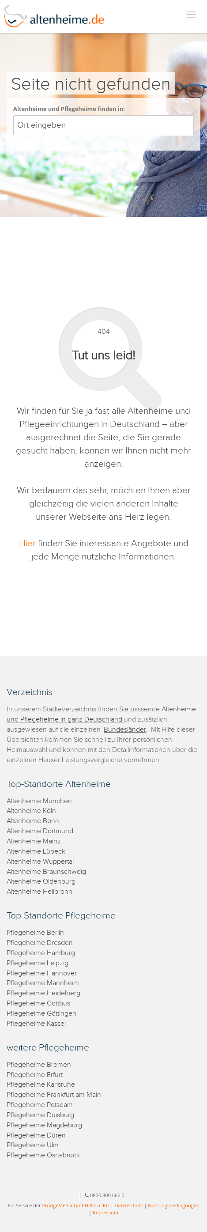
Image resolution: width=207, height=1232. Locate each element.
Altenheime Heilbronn (39, 892)
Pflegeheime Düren (36, 1135)
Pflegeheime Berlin (35, 933)
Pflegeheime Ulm (33, 1145)
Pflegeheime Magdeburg (44, 1125)
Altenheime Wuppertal (40, 862)
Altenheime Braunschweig (46, 872)
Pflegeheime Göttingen (41, 1013)
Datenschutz (128, 1205)
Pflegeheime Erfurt (35, 1075)
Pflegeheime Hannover (42, 973)
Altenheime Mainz (34, 841)
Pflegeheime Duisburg (40, 1115)
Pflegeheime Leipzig (37, 963)
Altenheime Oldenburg (41, 881)
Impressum (105, 1212)
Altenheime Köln (31, 811)
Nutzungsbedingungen (173, 1205)
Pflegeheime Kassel (36, 1024)
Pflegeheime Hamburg (41, 953)
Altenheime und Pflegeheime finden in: (69, 109)
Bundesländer (125, 730)
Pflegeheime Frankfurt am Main (54, 1095)
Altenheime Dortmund (40, 831)
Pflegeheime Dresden (40, 943)
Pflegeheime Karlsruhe (41, 1085)
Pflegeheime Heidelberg (43, 993)
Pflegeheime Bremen (39, 1065)
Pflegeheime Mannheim (43, 983)
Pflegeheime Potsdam (40, 1105)
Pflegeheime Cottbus (38, 1003)
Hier (27, 543)
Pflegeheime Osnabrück (43, 1155)
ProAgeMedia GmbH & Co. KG (75, 1205)
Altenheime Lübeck (36, 851)
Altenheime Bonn (33, 821)
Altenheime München (39, 801)
